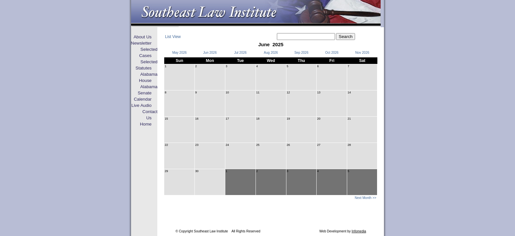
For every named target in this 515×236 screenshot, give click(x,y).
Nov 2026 (362, 52)
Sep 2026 (301, 52)
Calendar (142, 99)
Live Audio (141, 105)
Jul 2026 (240, 52)
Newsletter (141, 43)
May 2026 (179, 52)
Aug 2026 (271, 52)
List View (173, 36)
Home (146, 124)
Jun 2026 (210, 52)
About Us (143, 36)
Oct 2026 (332, 52)
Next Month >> (365, 198)
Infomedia (359, 231)
